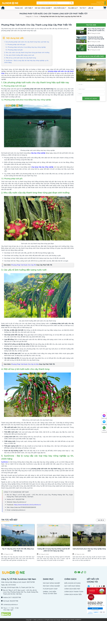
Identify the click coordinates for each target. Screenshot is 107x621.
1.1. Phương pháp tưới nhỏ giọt (15, 44)
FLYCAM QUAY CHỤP (50, 589)
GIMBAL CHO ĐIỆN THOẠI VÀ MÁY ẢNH (50, 592)
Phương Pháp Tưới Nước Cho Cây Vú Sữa (25, 364)
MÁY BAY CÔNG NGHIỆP (51, 586)
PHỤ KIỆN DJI (72, 8)
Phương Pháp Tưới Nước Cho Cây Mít (23, 265)
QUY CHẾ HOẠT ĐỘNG (72, 586)
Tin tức (36, 16)
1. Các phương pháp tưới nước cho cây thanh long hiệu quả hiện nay (26, 42)
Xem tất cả (101, 520)
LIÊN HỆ (90, 8)
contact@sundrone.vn (97, 4)
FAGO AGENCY (75, 619)
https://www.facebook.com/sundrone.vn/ (27, 504)
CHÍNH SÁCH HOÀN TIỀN (73, 594)
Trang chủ (29, 16)
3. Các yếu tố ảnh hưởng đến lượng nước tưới (19, 55)
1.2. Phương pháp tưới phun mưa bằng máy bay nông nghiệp (25, 47)
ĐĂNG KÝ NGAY (91, 98)
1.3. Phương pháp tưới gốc (14, 50)
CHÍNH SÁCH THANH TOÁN (73, 591)
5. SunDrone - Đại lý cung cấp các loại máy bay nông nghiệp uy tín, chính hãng (26, 61)
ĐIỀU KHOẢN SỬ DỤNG (72, 583)
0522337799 (100, 2)
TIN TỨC (82, 8)
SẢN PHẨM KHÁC (59, 8)
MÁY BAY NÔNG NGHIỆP (43, 8)
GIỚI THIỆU (28, 8)
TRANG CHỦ (19, 8)
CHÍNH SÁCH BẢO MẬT (72, 589)
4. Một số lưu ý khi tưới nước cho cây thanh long (20, 58)
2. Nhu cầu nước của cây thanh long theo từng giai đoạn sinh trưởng (26, 52)
